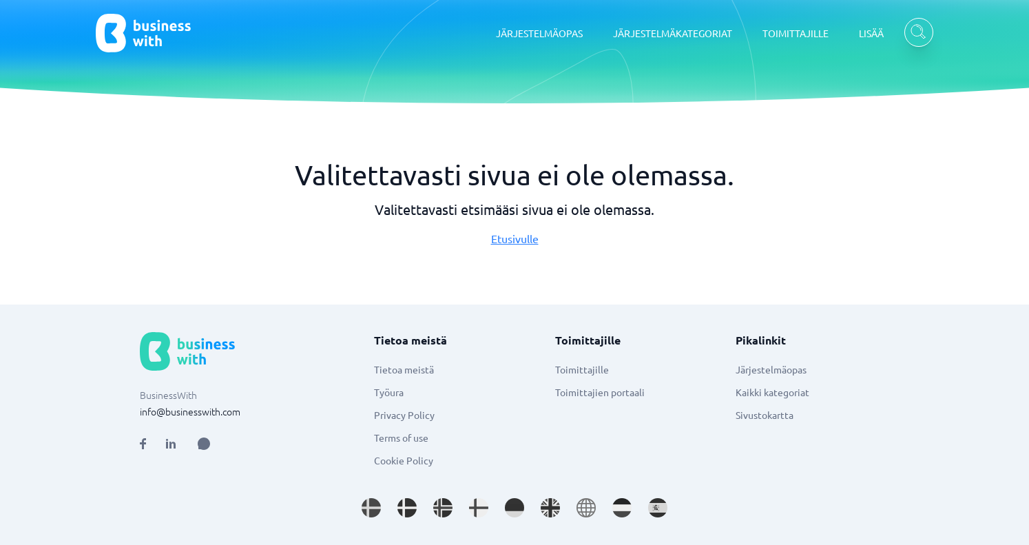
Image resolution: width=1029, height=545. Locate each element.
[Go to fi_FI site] (478, 507)
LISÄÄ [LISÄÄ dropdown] (871, 33)
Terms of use (401, 437)
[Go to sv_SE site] (371, 507)
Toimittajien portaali (600, 392)
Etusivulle (515, 238)
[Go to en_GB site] (550, 507)
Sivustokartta (764, 415)
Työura (389, 392)
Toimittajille (582, 369)
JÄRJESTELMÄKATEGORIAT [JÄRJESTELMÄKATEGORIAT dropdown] (672, 33)
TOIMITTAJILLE (795, 33)
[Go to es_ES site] (657, 507)
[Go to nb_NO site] (443, 507)
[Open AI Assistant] (204, 443)
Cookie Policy (403, 460)
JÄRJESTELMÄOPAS (539, 33)
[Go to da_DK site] (407, 507)
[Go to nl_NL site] (622, 507)
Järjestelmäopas (771, 369)
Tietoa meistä (404, 369)
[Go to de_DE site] (514, 507)
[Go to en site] (586, 507)
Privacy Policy (404, 415)
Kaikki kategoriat (772, 392)
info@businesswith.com (190, 411)
